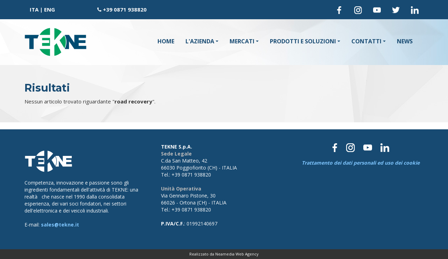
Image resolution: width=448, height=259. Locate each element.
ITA (34, 9)
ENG (49, 9)
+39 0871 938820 (125, 9)
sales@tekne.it (60, 224)
